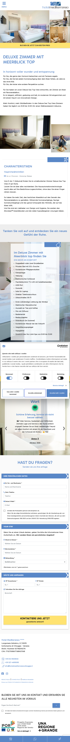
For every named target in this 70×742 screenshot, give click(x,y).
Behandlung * (9, 558)
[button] (6, 428)
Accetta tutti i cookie (57, 393)
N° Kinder (40, 581)
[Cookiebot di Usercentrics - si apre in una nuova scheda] (59, 346)
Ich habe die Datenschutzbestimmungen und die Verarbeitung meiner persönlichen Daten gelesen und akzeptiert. (34, 711)
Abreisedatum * (10, 549)
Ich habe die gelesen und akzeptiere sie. (36, 511)
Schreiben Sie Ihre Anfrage (14, 589)
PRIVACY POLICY (6, 679)
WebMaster (27, 679)
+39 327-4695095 (10, 662)
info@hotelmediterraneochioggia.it (17, 666)
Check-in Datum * (10, 540)
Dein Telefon (9, 492)
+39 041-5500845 (10, 659)
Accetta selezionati (35, 393)
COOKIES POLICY (16, 679)
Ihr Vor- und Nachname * (13, 483)
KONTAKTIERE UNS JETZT (35, 620)
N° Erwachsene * (10, 581)
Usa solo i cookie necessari (13, 393)
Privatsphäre (18, 510)
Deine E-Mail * (9, 501)
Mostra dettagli (58, 385)
